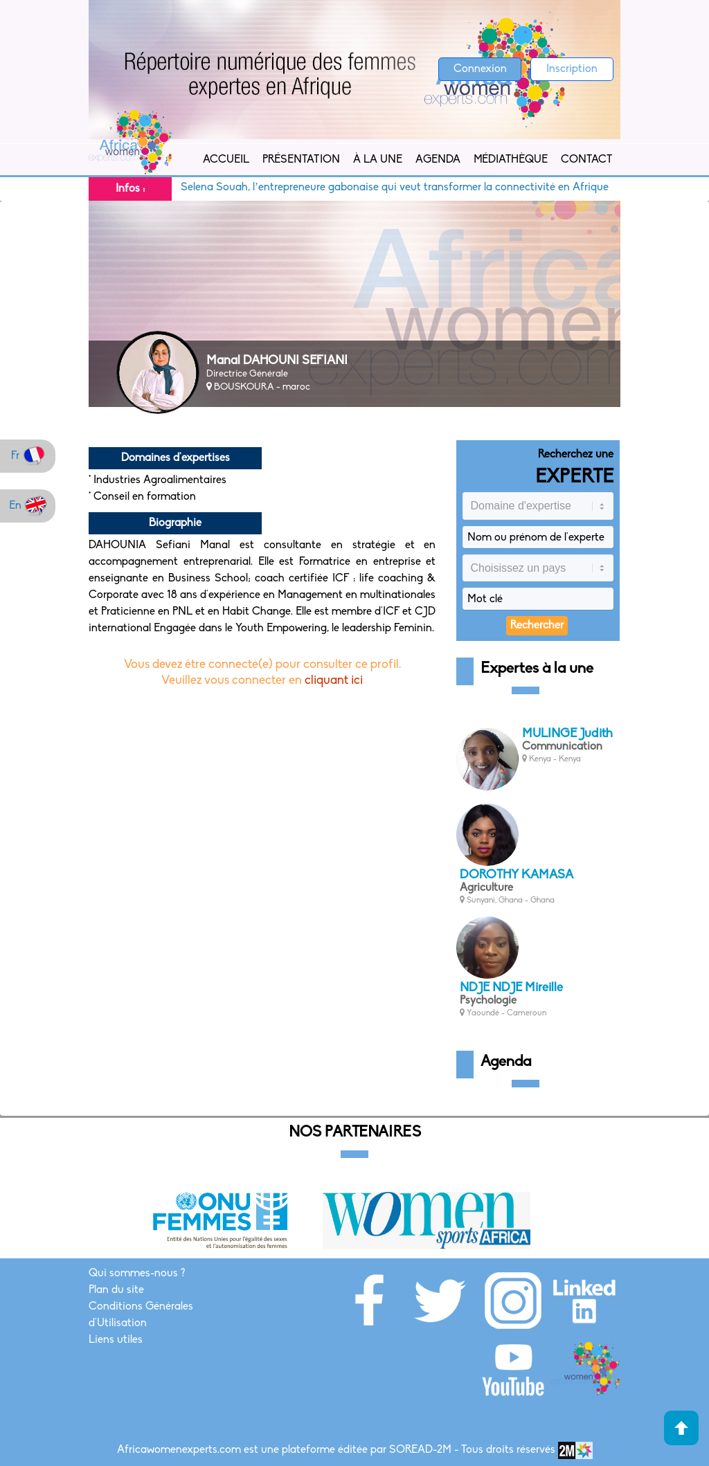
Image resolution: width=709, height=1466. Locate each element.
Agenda (437, 159)
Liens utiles (116, 1340)
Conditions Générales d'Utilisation (141, 1315)
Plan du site (116, 1290)
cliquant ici (334, 680)
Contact (586, 159)
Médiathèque (511, 159)
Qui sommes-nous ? (137, 1273)
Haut (681, 1428)
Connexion (480, 69)
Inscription (572, 69)
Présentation (301, 159)
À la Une (377, 159)
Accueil (226, 159)
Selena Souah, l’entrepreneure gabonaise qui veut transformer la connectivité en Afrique (404, 187)
